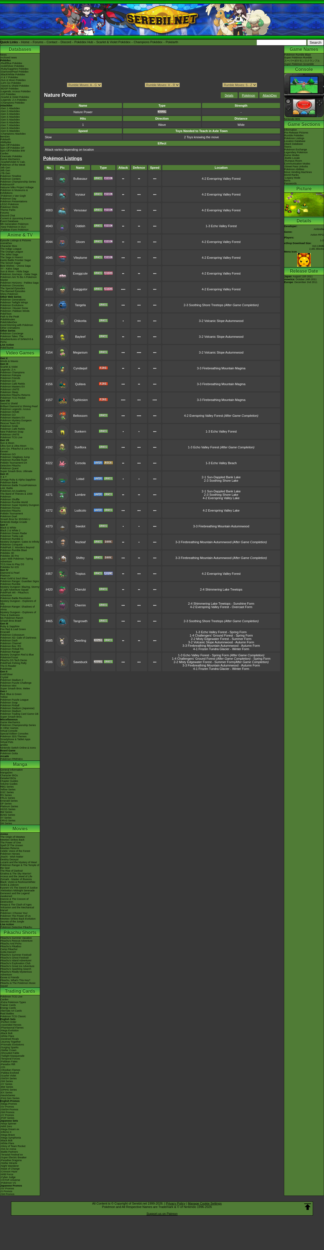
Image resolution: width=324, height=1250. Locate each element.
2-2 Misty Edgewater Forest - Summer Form (221, 639)
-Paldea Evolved (9, 1072)
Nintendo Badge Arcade (13, 522)
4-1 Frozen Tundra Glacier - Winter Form (221, 649)
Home (25, 42)
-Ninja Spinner (8, 1123)
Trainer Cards (8, 1005)
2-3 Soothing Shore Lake (221, 480)
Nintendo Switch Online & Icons (18, 747)
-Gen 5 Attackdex (10, 119)
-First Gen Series (9, 1098)
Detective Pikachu (10, 465)
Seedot (80, 526)
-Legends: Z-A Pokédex (13, 99)
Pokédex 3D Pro (9, 555)
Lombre (80, 494)
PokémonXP (7, 184)
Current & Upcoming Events (16, 218)
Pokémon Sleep (9, 392)
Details (229, 95)
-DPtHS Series (8, 1089)
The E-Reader (8, 666)
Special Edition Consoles (14, 733)
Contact (52, 42)
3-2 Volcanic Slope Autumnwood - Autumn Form (221, 642)
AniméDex (6, 243)
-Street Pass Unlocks (296, 166)
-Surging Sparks (9, 1047)
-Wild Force (6, 1174)
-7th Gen (5, 173)
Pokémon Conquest (11, 544)
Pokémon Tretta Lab (11, 536)
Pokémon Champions (12, 372)
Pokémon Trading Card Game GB (19, 713)
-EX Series (6, 1092)
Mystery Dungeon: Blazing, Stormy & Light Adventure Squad (20, 588)
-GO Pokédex (8, 94)
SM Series (6, 823)
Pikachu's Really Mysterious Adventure (16, 973)
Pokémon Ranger (10, 651)
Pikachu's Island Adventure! (15, 960)
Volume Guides (8, 783)
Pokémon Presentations (13, 201)
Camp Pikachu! (8, 949)
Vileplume (80, 257)
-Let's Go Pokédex (10, 83)
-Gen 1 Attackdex (10, 108)
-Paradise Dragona (11, 1160)
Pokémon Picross (10, 507)
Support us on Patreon (162, 1213)
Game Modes (291, 155)
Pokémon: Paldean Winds (15, 311)
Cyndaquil (80, 368)
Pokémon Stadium (10, 711)
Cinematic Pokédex (11, 156)
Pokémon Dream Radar (13, 533)
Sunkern (80, 431)
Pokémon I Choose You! (14, 913)
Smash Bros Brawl (10, 620)
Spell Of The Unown (11, 845)
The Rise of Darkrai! (11, 870)
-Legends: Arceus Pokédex (15, 91)
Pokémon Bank (8, 482)
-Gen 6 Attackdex (10, 122)
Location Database (294, 141)
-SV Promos (7, 1106)
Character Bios (8, 246)
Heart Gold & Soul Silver (14, 578)
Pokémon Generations (13, 299)
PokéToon (6, 313)
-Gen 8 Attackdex (10, 128)
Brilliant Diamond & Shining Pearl (19, 406)
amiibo (4, 745)
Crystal (4, 677)
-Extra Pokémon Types (13, 1002)
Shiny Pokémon (9, 294)
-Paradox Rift (7, 1064)
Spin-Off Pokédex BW (12, 150)
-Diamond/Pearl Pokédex (14, 71)
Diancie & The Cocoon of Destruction (14, 900)
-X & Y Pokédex (9, 77)
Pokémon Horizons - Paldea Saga (19, 282)
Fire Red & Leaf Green (13, 629)
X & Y (3, 476)
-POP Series (7, 1118)
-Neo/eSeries (7, 1095)
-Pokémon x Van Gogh (13, 195)
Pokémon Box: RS (10, 646)
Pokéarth (172, 42)
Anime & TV (20, 235)
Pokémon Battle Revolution (15, 598)
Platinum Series (9, 806)
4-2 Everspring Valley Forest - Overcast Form (221, 607)
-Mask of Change (10, 1168)
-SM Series (6, 1081)
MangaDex (6, 772)
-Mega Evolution (9, 1030)
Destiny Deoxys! (9, 859)
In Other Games (9, 728)
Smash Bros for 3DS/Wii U (15, 519)
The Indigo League (10, 248)
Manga (20, 764)
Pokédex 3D (7, 553)
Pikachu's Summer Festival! (16, 954)
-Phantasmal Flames (12, 1027)
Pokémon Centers (10, 178)
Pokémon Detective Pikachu (16, 927)
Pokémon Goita (9, 753)
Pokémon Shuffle (9, 499)
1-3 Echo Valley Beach (221, 463)
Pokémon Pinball (9, 705)
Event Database (9, 221)
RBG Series (7, 786)
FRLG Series (7, 798)
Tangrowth (80, 621)
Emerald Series (9, 800)
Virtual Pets (6, 742)
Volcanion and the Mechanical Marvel (17, 909)
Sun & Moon (7, 443)
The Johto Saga (9, 254)
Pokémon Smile (9, 426)
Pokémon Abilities (294, 169)
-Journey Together (10, 1041)
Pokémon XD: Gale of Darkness (18, 637)
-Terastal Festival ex (11, 1154)
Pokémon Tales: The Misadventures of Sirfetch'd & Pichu (16, 339)
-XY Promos (7, 1115)
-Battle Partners (9, 1151)
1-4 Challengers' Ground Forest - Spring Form (221, 635)
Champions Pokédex (148, 42)
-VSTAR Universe (10, 1180)
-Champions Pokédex (12, 102)
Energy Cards (8, 1007)
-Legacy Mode (292, 177)
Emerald (5, 632)
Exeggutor (80, 289)
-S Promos (6, 1191)
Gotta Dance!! (8, 952)
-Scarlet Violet (8, 1075)
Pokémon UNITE (9, 389)
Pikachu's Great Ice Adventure (17, 966)
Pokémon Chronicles (12, 285)
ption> (239, 85)
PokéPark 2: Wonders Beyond (17, 547)
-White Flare (7, 1036)
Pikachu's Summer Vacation (16, 938)
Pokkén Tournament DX (13, 462)
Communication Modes (297, 163)
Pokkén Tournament (11, 513)
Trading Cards (20, 991)
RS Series (6, 795)
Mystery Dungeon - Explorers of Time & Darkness (18, 614)
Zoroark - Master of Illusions (16, 879)
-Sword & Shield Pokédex (14, 85)
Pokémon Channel (10, 643)
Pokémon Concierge (11, 333)
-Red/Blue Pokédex (11, 63)
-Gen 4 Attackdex (10, 116)
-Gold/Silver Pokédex (12, 66)
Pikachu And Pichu (10, 943)
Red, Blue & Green (11, 694)
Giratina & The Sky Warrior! (15, 873)
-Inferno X (6, 1132)
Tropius (80, 573)
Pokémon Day (8, 198)
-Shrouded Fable (9, 1053)
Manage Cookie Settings (205, 1203)
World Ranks (291, 175)
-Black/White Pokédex (12, 74)
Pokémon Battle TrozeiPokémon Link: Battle (18, 487)
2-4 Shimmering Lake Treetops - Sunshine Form (221, 603)
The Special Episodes (12, 288)
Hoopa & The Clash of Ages (16, 904)
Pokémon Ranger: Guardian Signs (19, 581)
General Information (11, 769)
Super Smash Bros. (11, 716)
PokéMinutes (7, 319)
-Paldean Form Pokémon (14, 229)
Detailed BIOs (8, 778)
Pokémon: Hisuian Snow (14, 308)
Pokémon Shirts (9, 207)
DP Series (6, 803)
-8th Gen (5, 170)
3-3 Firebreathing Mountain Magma (221, 368)
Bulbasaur (80, 178)
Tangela (80, 305)
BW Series (6, 812)
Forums (38, 42)
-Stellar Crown (8, 1050)
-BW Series (6, 1086)
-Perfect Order (8, 1022)
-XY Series (6, 1084)
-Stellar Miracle (8, 1163)
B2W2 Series (7, 814)
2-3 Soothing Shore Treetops (221, 305)
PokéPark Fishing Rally (13, 663)
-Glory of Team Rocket (12, 1146)
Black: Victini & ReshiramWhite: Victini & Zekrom (18, 883)
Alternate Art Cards (11, 1010)
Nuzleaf (80, 542)
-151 (2, 1067)
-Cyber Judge (8, 1177)
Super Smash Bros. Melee (15, 688)
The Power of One (10, 842)
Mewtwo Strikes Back (12, 839)
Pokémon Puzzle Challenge (16, 682)
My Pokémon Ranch (11, 618)
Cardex (4, 153)
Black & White (8, 527)
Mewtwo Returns (9, 848)
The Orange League (11, 251)
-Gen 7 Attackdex (10, 125)
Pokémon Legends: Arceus (15, 409)
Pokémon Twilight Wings (14, 302)
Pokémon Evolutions (11, 305)
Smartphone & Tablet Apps (15, 739)
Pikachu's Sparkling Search (15, 969)
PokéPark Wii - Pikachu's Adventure (14, 594)
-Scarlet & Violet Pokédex (14, 97)
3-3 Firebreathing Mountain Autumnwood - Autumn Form (221, 645)
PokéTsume (7, 347)
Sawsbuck (80, 662)
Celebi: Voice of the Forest (15, 851)
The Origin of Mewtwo (12, 836)
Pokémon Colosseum (12, 634)
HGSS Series (8, 809)
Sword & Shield (9, 403)
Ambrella (319, 229)
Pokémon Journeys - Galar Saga (18, 274)
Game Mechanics (10, 159)
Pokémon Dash (9, 640)
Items (287, 180)
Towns (288, 146)
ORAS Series (8, 820)
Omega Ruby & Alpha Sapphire (18, 479)
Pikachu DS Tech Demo (13, 660)
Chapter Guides (9, 781)
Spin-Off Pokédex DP (12, 147)
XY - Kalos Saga (9, 268)
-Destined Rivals (9, 1039)
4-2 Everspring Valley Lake (221, 498)
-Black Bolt (6, 1033)
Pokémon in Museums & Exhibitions (14, 191)
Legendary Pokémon (296, 152)
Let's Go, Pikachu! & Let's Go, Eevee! (17, 450)
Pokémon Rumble (10, 584)
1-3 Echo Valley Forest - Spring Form (221, 632)
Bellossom (80, 415)
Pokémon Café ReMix (12, 383)
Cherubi (80, 589)
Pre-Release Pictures (296, 132)
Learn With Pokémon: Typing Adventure (16, 560)
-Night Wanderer (9, 1166)
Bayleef (80, 336)
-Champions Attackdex (13, 133)
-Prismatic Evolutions (12, 1044)
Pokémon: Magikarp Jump (15, 457)
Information (290, 129)
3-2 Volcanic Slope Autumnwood (221, 321)
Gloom (80, 242)
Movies (20, 828)
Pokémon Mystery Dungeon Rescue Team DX (16, 422)
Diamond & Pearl (9, 572)
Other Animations (10, 327)
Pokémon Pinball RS (12, 649)
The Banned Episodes (12, 291)
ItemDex (5, 136)
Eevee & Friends (9, 977)
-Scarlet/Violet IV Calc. (13, 162)
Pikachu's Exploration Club (15, 963)
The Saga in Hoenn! (11, 257)
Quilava (80, 384)
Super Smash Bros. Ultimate (16, 471)
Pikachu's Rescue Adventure (16, 940)
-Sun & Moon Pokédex (13, 80)
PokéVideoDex (8, 322)
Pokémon (248, 95)
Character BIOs (9, 775)
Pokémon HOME (9, 412)
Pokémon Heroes (10, 853)
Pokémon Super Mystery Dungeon (19, 505)
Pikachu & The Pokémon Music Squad (18, 984)
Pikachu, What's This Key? (15, 980)
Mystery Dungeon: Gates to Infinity (19, 541)
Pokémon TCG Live (11, 437)
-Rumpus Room (293, 160)
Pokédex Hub (84, 42)
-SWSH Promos (9, 1109)
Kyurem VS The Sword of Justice (19, 887)
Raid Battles (7, 1013)
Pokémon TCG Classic (13, 1016)
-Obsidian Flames (10, 1070)
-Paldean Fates (8, 1061)
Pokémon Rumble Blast (13, 550)
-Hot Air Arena (8, 1149)
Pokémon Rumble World (14, 502)
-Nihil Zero (6, 1126)
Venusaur (80, 210)
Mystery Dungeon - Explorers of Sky (18, 602)
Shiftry (80, 558)
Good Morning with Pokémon (16, 325)
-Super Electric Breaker (13, 1157)
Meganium (80, 352)
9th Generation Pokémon (14, 224)
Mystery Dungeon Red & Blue (17, 654)
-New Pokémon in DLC (13, 226)
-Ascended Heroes (10, 1024)
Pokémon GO (8, 381)
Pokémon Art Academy (13, 491)
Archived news (8, 57)
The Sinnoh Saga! (10, 263)
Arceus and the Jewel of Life (16, 876)
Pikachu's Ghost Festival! (14, 957)
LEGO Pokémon (9, 204)
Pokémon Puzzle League (14, 699)
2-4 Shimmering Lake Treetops (221, 589)
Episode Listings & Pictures (15, 240)
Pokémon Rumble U (11, 539)
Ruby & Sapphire (9, 626)
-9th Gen (5, 167)
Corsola (80, 463)
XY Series (6, 817)
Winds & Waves (9, 361)
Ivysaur (80, 194)
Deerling (80, 640)
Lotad (80, 479)
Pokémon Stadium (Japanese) (17, 708)
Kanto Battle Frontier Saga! (15, 260)
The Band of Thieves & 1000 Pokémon (16, 495)
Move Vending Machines (298, 172)
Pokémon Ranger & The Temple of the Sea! (19, 866)
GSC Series (7, 792)
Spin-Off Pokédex (10, 145)
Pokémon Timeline (10, 176)
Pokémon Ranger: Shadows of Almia (17, 608)
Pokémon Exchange (295, 149)
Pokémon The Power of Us (15, 916)
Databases (20, 49)
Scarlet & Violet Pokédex (113, 42)
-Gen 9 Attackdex (10, 131)
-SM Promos (7, 1112)
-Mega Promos (8, 1103)
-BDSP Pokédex (9, 88)
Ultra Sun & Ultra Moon (13, 445)
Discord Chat (7, 215)
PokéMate (6, 668)
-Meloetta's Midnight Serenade (17, 890)
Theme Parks (8, 210)
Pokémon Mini (8, 685)
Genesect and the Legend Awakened (15, 895)
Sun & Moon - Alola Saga (14, 271)
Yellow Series (8, 789)
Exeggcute (80, 273)
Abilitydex (5, 142)
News (3, 54)
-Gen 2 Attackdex (10, 111)
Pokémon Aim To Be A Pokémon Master (18, 278)
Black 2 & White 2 (10, 530)
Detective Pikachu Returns (15, 395)
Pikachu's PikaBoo (10, 946)
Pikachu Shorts (20, 932)
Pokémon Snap (9, 702)
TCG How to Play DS (12, 564)
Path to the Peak (9, 316)
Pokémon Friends (10, 378)
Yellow (4, 697)
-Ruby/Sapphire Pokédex (14, 68)
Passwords (290, 183)
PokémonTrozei (9, 657)
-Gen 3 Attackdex (10, 114)
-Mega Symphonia (10, 1137)
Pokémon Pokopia (10, 375)
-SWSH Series (8, 1078)
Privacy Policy (175, 1203)
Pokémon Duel (8, 516)
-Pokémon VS (8, 1182)
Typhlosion (80, 400)
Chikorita (80, 321)
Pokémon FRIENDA (11, 759)
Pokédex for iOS (9, 567)
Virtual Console (8, 730)
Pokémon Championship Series (18, 181)
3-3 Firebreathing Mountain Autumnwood (221, 526)
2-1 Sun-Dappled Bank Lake (221, 477)
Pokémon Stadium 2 (11, 680)
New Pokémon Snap (11, 431)
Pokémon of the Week (12, 164)
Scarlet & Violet (8, 366)
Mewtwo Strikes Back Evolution (18, 918)
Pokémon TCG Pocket (12, 397)
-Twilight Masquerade (12, 1055)
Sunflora (80, 447)
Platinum (5, 575)
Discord (66, 42)
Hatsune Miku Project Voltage (17, 187)
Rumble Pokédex (294, 135)
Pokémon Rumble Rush (13, 460)
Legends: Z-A (8, 369)
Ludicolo (80, 510)
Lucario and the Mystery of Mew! (18, 862)
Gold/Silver (6, 674)
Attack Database (293, 143)
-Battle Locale (292, 158)
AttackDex (269, 95)
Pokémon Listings (294, 138)
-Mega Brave (7, 1134)
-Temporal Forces (10, 1058)
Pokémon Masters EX (12, 386)
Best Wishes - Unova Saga (15, 265)
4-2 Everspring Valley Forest (221, 178)
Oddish (80, 226)
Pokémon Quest (9, 468)
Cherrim (80, 605)
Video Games (20, 352)
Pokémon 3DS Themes (13, 736)
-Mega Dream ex (9, 1129)
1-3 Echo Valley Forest (221, 226)
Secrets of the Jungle (12, 921)
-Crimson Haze (8, 1171)
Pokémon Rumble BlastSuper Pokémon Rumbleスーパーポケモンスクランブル (302, 59)
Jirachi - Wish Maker (11, 856)
